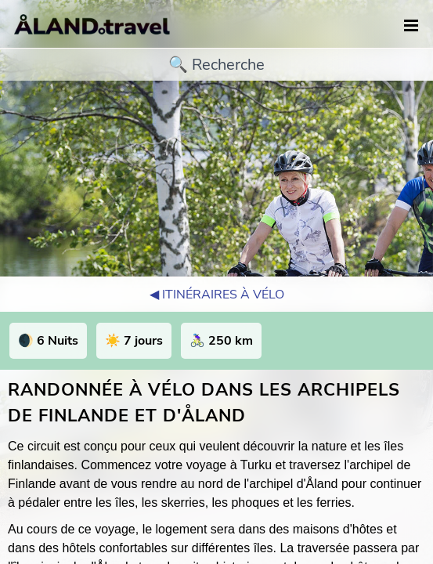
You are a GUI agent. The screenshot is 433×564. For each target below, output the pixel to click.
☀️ (134, 340)
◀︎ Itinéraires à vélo (217, 294)
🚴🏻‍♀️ (221, 340)
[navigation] (411, 26)
